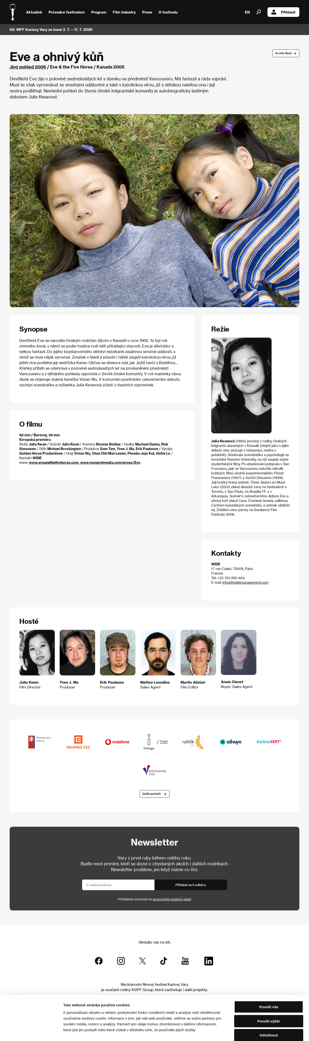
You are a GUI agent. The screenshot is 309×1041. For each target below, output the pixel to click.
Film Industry (124, 12)
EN (247, 12)
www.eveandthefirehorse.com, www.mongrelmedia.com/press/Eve (84, 462)
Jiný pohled (22, 66)
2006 (40, 66)
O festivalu (168, 12)
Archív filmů (283, 53)
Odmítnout (269, 1010)
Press (147, 12)
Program (98, 12)
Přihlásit (283, 12)
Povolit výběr (268, 996)
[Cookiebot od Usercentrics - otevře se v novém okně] (31, 1031)
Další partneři (151, 794)
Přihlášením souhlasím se (154, 899)
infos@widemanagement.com (245, 582)
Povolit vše (268, 982)
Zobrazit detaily (254, 1031)
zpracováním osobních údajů (172, 899)
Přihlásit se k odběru (191, 885)
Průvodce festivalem (67, 12)
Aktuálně (34, 12)
